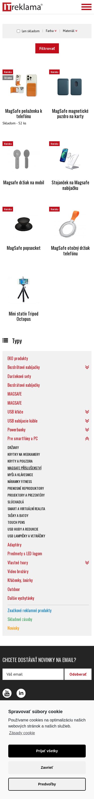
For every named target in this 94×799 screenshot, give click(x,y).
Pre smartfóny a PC (23, 438)
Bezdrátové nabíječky (24, 385)
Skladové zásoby (20, 619)
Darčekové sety (19, 376)
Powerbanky (16, 430)
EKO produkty (18, 358)
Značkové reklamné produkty (29, 610)
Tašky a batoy (18, 515)
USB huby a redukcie (23, 529)
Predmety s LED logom (25, 553)
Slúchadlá (16, 501)
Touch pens (16, 522)
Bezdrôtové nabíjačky (24, 367)
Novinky (13, 628)
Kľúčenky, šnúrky (20, 580)
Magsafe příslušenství (24, 467)
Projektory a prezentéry (26, 495)
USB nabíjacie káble (22, 421)
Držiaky (13, 447)
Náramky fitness (20, 481)
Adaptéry (14, 545)
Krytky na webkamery (24, 454)
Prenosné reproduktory (26, 488)
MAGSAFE (15, 394)
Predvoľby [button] (47, 784)
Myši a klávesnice (20, 474)
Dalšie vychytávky (21, 598)
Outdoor (14, 589)
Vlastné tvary (18, 563)
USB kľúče (15, 412)
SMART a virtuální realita (26, 508)
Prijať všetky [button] (47, 751)
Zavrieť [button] (47, 768)
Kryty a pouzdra (20, 461)
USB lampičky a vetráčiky (26, 535)
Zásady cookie (22, 733)
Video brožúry (18, 571)
